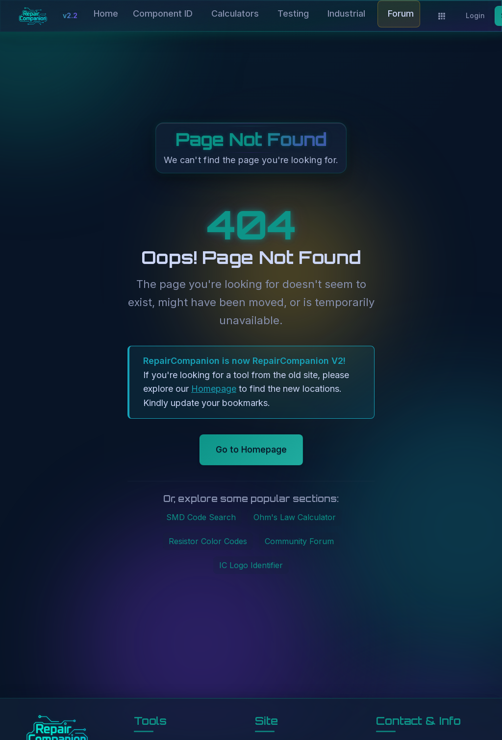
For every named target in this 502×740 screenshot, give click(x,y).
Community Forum (299, 541)
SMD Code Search (201, 517)
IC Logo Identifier (251, 565)
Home (106, 13)
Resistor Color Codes (208, 541)
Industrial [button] (346, 13)
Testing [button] (293, 13)
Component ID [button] (163, 13)
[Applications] (442, 16)
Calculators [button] (235, 13)
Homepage (213, 388)
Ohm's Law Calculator (294, 517)
